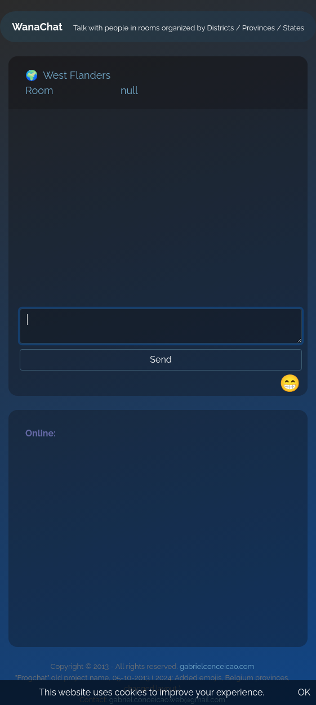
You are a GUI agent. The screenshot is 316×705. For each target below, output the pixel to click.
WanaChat (37, 27)
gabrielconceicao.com (217, 666)
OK (304, 692)
